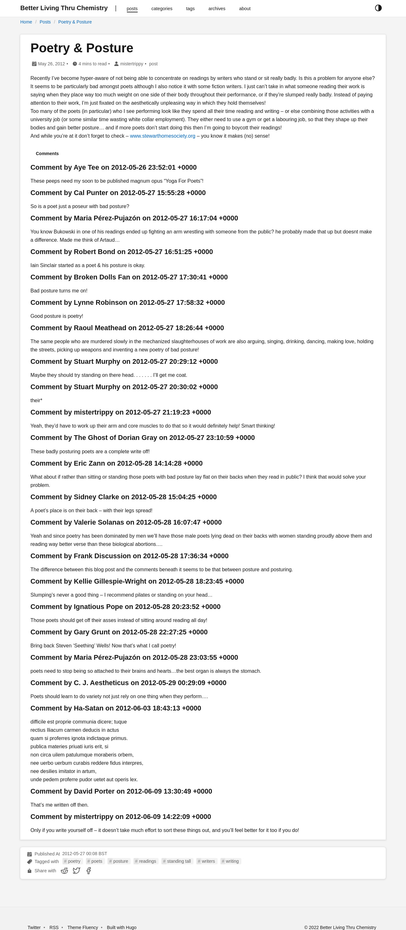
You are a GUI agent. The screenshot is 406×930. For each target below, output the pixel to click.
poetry (74, 861)
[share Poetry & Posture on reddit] (64, 870)
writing (232, 861)
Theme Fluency (83, 927)
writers (208, 861)
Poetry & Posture (75, 21)
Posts (45, 21)
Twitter (34, 927)
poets (96, 861)
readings (147, 861)
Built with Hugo (121, 927)
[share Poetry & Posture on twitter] (76, 870)
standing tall (179, 861)
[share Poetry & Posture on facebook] (88, 870)
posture (120, 861)
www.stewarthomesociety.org (162, 136)
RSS (54, 927)
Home (26, 21)
